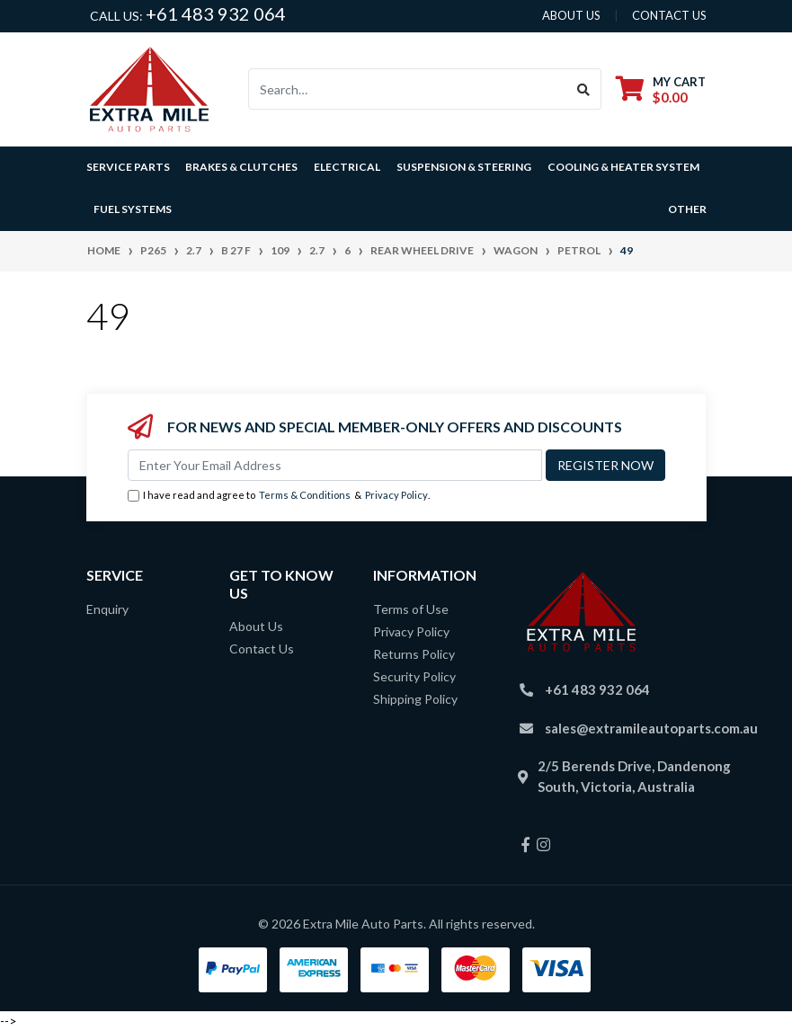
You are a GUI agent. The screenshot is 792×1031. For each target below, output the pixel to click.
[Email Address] (335, 465)
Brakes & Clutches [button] (241, 166)
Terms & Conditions (305, 495)
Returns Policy (414, 654)
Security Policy (414, 676)
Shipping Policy (415, 699)
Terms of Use (411, 609)
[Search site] (583, 89)
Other (687, 209)
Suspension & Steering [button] (463, 166)
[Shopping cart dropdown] (661, 89)
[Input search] (407, 89)
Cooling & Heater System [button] (623, 166)
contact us (669, 15)
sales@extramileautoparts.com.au (651, 728)
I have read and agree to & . (279, 495)
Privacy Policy (396, 495)
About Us (256, 626)
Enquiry (107, 609)
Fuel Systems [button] (132, 209)
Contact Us (261, 648)
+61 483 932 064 (216, 13)
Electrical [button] (347, 166)
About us (571, 15)
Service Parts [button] (128, 166)
